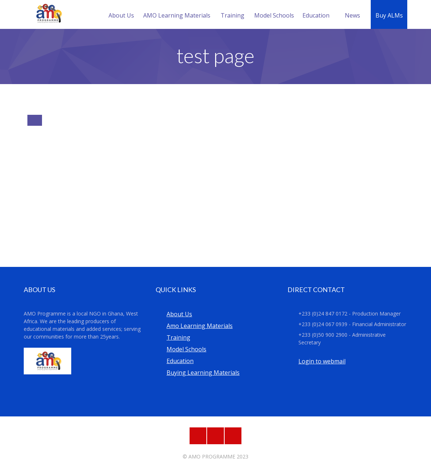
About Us (121, 15)
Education (315, 15)
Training (232, 15)
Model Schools (274, 15)
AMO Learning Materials (176, 15)
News (352, 15)
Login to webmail (322, 361)
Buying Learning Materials (203, 373)
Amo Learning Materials (200, 326)
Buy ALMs (389, 15)
